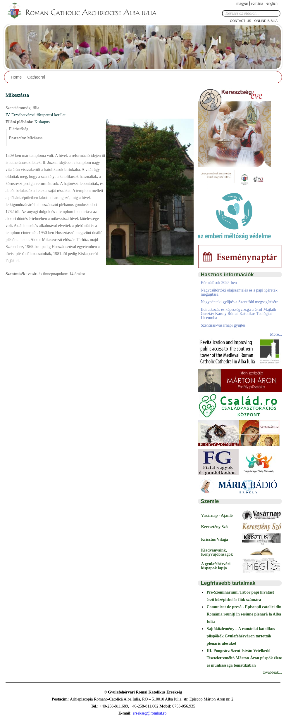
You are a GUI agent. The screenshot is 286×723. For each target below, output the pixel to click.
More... (276, 334)
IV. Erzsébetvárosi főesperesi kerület (36, 115)
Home (16, 77)
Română (257, 3)
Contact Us (240, 20)
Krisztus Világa (214, 539)
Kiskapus (42, 122)
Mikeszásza (17, 95)
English (272, 3)
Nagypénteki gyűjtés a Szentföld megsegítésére (239, 302)
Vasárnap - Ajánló (216, 515)
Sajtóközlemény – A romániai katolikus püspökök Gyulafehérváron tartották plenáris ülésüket (240, 636)
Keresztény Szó (214, 527)
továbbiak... (272, 672)
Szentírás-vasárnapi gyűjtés (223, 325)
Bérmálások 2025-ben (219, 282)
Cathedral (36, 77)
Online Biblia (266, 20)
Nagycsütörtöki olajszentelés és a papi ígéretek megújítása (239, 292)
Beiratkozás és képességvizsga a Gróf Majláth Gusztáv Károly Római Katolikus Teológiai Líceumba (238, 313)
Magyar (242, 3)
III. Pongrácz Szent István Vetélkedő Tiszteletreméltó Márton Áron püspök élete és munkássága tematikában (244, 658)
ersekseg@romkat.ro (150, 713)
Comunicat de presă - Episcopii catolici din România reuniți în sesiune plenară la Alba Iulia (243, 614)
